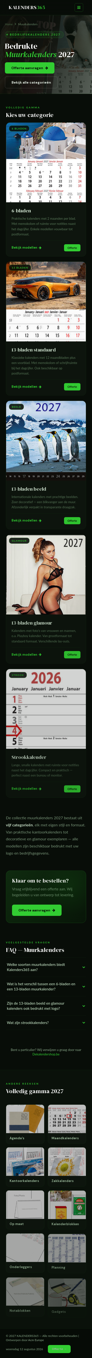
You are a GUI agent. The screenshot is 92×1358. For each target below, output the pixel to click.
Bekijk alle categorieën (31, 82)
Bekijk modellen (26, 247)
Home (9, 24)
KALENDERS (27, 7)
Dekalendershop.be (46, 1054)
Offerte (72, 248)
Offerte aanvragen (29, 68)
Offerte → (59, 1349)
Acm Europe (36, 1340)
